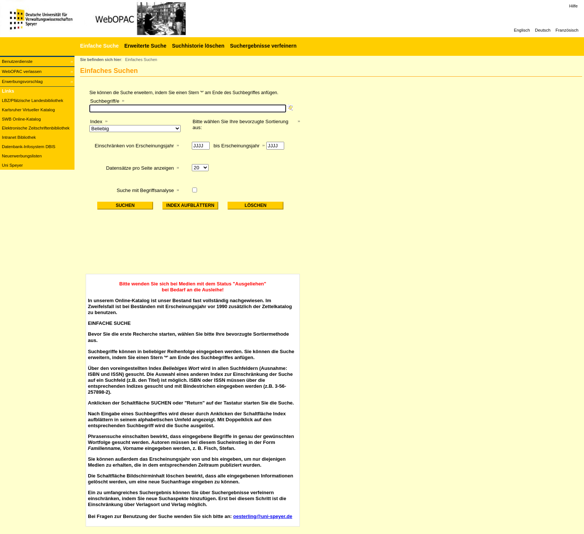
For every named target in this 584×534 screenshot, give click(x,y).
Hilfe (573, 6)
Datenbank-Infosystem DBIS (28, 146)
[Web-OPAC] (111, 18)
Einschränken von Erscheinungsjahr (134, 145)
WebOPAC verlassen (22, 71)
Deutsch (542, 30)
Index (96, 121)
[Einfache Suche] (98, 45)
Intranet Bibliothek (19, 137)
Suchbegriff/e (104, 101)
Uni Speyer (12, 165)
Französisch (567, 30)
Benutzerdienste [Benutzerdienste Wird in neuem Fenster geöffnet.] (17, 61)
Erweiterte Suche (145, 46)
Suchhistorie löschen (198, 46)
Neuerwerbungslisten (22, 156)
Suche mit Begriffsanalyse (145, 190)
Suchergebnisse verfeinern (263, 46)
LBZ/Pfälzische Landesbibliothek (32, 100)
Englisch (522, 30)
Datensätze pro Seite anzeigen (140, 168)
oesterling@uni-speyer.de (262, 516)
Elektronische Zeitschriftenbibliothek (36, 128)
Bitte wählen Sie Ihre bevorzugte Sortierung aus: (240, 124)
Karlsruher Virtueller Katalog (28, 110)
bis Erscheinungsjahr (236, 145)
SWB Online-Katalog (21, 119)
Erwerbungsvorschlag (22, 81)
